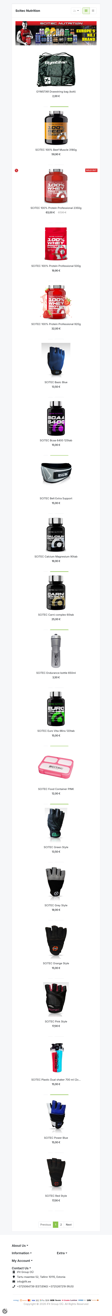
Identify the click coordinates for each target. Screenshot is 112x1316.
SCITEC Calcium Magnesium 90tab (56, 556)
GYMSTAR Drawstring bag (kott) (56, 91)
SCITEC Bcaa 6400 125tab (56, 440)
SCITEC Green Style (56, 847)
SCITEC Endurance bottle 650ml (56, 672)
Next (69, 1224)
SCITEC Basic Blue (56, 382)
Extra (61, 1253)
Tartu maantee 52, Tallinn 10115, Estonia (41, 1276)
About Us (19, 1245)
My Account (21, 1261)
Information (20, 1253)
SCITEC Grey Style (56, 905)
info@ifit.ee (24, 1281)
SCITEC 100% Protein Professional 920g (56, 324)
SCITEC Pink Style (56, 1021)
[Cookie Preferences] (5, 1311)
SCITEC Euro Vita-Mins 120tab (56, 730)
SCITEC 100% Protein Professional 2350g (56, 208)
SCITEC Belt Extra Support (56, 498)
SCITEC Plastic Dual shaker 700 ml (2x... (56, 1079)
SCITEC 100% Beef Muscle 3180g (56, 149)
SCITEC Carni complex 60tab (56, 614)
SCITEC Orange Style (56, 963)
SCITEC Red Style (56, 1195)
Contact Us (20, 1268)
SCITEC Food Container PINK (56, 789)
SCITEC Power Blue (56, 1137)
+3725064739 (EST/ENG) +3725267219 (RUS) (45, 1286)
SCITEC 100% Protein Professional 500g (56, 266)
